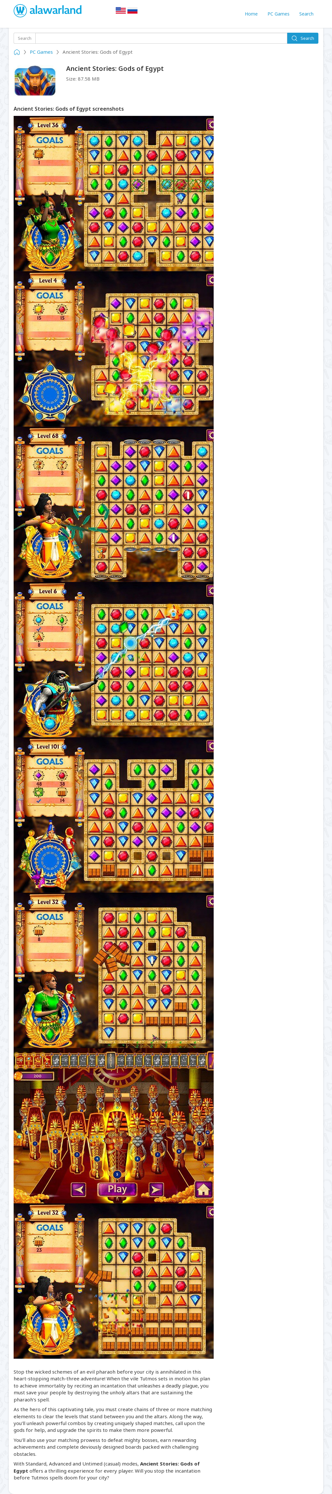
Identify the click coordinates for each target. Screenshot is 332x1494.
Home (251, 14)
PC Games (278, 14)
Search (306, 14)
